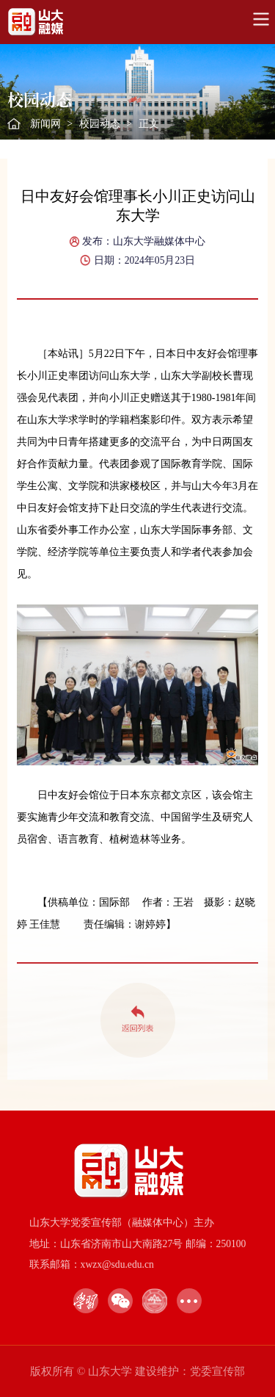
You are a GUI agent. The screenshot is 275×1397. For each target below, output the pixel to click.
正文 (149, 123)
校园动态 (99, 123)
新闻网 (45, 123)
